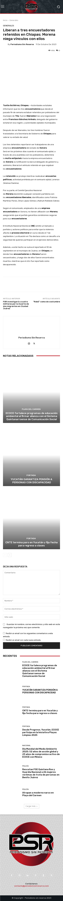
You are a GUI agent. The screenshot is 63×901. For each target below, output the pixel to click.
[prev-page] (5, 555)
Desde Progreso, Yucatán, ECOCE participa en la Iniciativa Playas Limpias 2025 (40, 732)
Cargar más (32, 806)
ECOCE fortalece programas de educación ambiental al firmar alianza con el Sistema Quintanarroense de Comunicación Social (31, 416)
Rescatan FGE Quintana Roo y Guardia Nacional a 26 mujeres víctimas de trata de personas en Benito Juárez (40, 773)
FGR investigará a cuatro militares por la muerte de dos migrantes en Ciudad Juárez (16, 305)
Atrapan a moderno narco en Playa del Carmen (38, 794)
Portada (31, 475)
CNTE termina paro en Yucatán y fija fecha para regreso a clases (31, 544)
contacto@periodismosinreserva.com (31, 886)
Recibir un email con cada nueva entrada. (23, 640)
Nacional (26, 745)
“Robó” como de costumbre (46, 302)
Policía (25, 766)
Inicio (5, 20)
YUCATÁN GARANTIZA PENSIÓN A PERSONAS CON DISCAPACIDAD (31, 481)
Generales (13, 20)
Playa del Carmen (31, 409)
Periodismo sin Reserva (22, 44)
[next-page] (10, 555)
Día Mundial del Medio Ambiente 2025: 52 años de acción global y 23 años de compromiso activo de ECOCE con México (41, 753)
